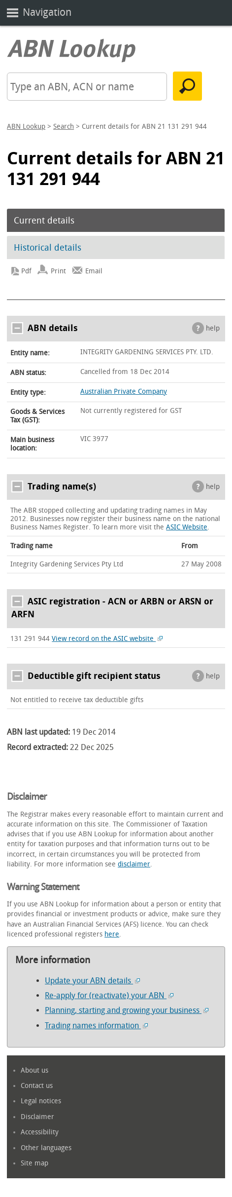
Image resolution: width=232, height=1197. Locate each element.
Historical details (47, 247)
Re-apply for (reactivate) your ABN (109, 995)
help (213, 328)
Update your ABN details (92, 980)
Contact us (37, 1086)
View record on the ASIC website (107, 639)
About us (34, 1070)
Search (63, 126)
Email (93, 271)
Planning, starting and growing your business (126, 1010)
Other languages (46, 1148)
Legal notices (41, 1101)
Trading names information (96, 1025)
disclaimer (134, 864)
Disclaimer (37, 1117)
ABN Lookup (26, 126)
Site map (34, 1163)
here (111, 934)
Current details (44, 220)
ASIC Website (186, 527)
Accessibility (40, 1132)
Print (58, 271)
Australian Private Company (123, 391)
